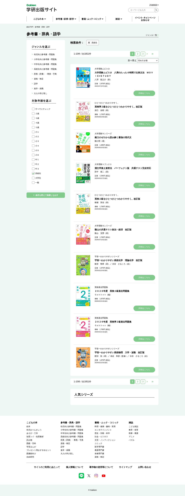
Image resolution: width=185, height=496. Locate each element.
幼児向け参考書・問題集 (71, 426)
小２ (37, 136)
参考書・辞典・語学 (42, 27)
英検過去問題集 (101, 287)
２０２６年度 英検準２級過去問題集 (113, 322)
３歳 (37, 118)
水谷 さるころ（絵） (121, 264)
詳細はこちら (144, 93)
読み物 (29, 440)
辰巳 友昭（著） (102, 110)
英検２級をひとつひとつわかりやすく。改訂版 (117, 199)
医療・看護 (133, 433)
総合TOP (30, 27)
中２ (37, 164)
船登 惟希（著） (102, 264)
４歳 (37, 123)
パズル (131, 440)
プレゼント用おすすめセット (39, 450)
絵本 (28, 426)
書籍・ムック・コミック (106, 422)
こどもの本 (32, 422)
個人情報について (74, 467)
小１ (37, 132)
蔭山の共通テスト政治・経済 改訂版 (113, 229)
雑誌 (131, 422)
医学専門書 (99, 447)
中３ (37, 169)
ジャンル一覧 (152, 35)
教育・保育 (133, 430)
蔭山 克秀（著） (102, 233)
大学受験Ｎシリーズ (103, 133)
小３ (37, 141)
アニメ (131, 437)
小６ (37, 155)
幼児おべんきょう (34, 430)
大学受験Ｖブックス (103, 164)
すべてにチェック (42, 109)
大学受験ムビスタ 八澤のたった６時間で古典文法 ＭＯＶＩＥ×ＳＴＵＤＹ (124, 74)
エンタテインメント (103, 430)
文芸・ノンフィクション (105, 440)
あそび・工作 (32, 433)
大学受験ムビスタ (102, 69)
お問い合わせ (144, 467)
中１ (37, 159)
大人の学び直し (67, 454)
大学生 (38, 178)
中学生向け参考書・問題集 (72, 433)
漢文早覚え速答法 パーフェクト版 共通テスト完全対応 (123, 168)
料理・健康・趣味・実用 (105, 426)
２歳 (37, 113)
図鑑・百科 (31, 443)
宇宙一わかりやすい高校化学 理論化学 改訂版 (118, 260)
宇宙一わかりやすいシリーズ (107, 256)
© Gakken (92, 490)
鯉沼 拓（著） (101, 356)
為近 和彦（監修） (118, 356)
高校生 (38, 173)
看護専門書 (99, 450)
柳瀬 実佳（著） (102, 202)
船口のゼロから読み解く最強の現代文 (113, 137)
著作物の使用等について (101, 467)
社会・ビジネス (101, 437)
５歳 (37, 127)
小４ (37, 146)
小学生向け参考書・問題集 (72, 430)
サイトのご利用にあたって (47, 467)
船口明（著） (100, 141)
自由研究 (30, 457)
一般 (37, 182)
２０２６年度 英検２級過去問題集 (112, 291)
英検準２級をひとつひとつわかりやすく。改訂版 (118, 107)
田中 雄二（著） (102, 172)
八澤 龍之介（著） (103, 79)
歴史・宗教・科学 (102, 433)
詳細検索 (153, 5)
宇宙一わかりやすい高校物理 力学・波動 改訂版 (119, 352)
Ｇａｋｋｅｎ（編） (103, 295)
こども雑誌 (133, 426)
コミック (98, 443)
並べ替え (132, 60)
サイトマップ (125, 467)
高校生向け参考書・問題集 (72, 437)
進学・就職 (65, 450)
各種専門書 (99, 454)
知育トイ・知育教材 (35, 437)
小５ (37, 150)
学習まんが (31, 447)
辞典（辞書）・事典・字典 (72, 440)
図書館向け (31, 454)
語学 (62, 447)
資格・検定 (65, 443)
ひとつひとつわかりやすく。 (107, 103)
